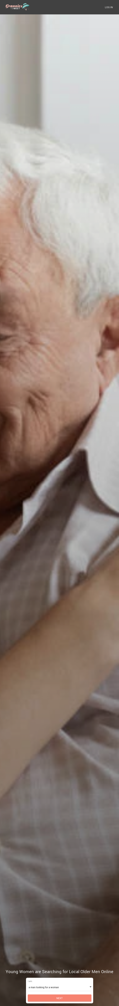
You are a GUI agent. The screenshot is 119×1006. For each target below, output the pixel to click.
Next (59, 998)
